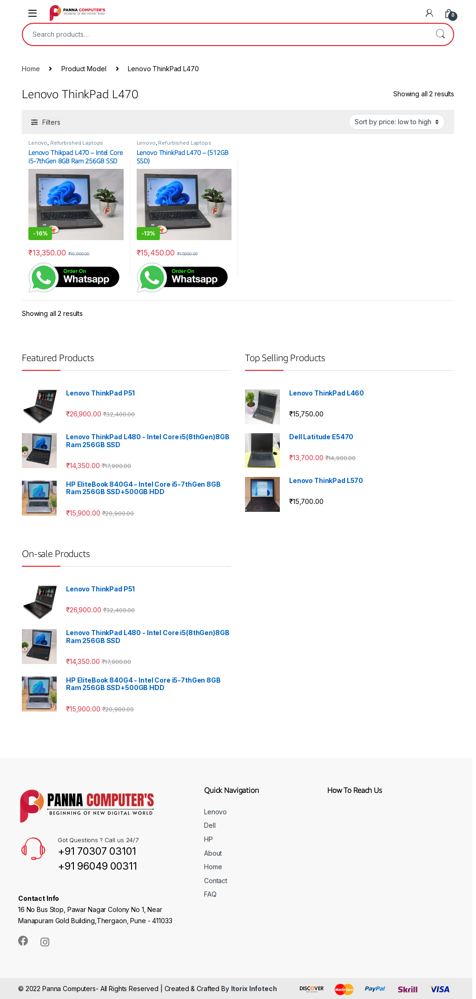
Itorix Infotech (254, 988)
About (213, 853)
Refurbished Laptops (76, 143)
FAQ (210, 894)
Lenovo (37, 143)
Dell (209, 825)
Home (31, 69)
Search (440, 34)
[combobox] (225, 34)
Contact (215, 881)
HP (208, 839)
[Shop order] (397, 122)
